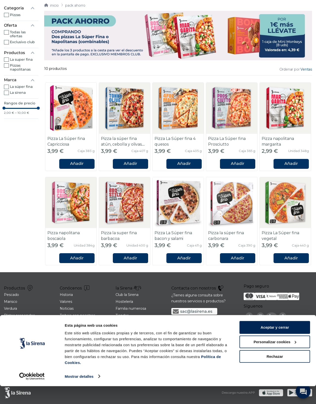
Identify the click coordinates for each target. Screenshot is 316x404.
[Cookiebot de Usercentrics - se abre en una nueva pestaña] (32, 394)
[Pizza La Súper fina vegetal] (285, 221)
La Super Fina (21, 59)
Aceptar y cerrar (274, 345)
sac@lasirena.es (196, 311)
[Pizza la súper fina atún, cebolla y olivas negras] (124, 127)
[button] (21, 8)
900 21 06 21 (192, 322)
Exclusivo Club (22, 42)
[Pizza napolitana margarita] (285, 127)
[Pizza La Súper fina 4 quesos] (178, 127)
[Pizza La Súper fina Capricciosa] (71, 127)
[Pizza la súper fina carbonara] (231, 221)
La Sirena (18, 93)
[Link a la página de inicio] (51, 5)
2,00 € (9, 113)
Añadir (77, 163)
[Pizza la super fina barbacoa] (124, 221)
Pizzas (15, 15)
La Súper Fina (21, 87)
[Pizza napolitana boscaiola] (71, 221)
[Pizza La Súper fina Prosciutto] (231, 127)
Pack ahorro (75, 5)
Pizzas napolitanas (20, 67)
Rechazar (275, 374)
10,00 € (22, 113)
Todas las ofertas (18, 34)
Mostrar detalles (79, 394)
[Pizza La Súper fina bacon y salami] (178, 221)
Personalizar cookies (275, 360)
